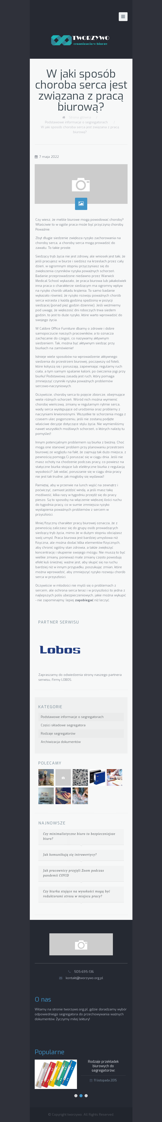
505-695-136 (84, 972)
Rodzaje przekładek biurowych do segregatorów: (103, 1066)
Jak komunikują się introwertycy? (70, 855)
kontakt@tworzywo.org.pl (84, 978)
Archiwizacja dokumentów (61, 742)
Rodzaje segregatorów (58, 733)
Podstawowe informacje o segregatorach (76, 122)
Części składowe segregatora (63, 725)
